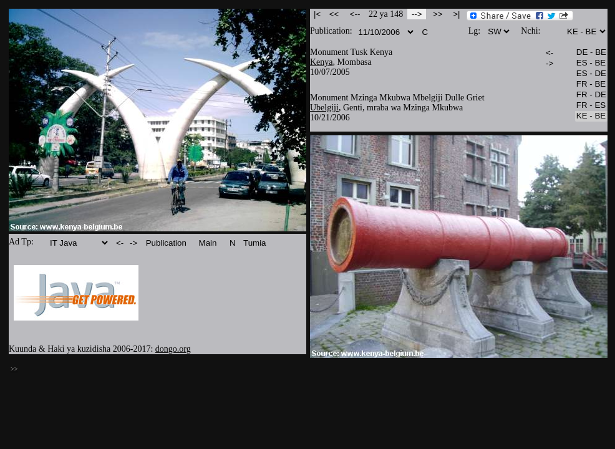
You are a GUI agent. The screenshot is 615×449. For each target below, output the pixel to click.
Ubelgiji (324, 107)
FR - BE (591, 84)
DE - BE (591, 52)
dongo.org (173, 349)
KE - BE (591, 116)
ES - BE (591, 63)
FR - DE (591, 95)
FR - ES (591, 105)
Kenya (321, 62)
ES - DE (591, 74)
